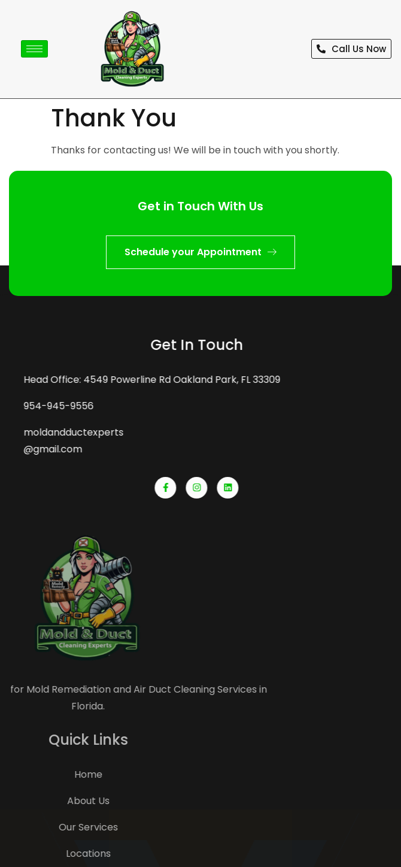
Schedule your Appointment (200, 252)
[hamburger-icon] (34, 49)
